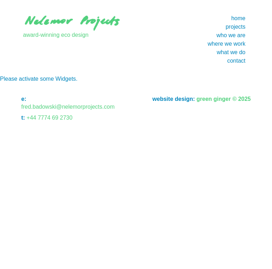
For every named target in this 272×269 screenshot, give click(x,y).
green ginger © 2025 (223, 99)
